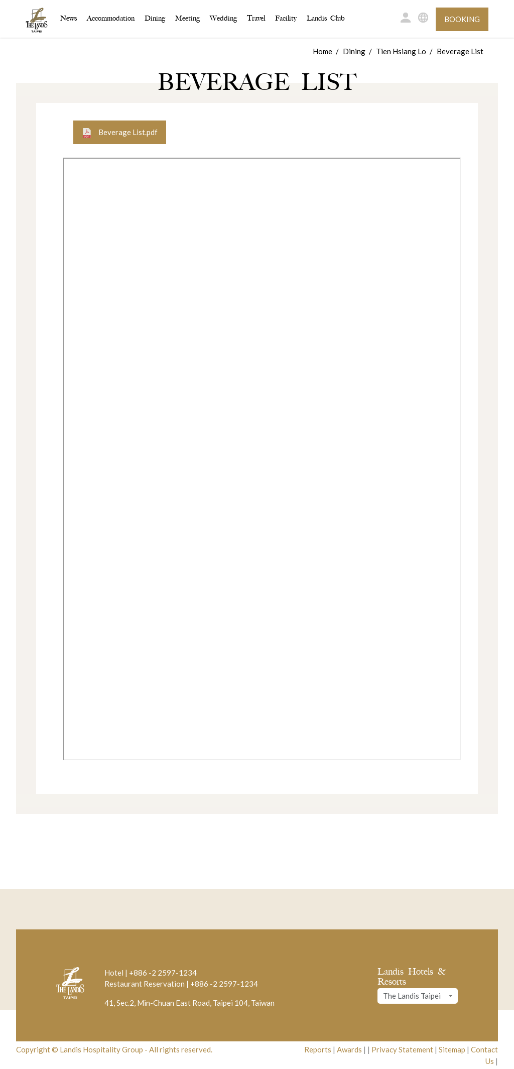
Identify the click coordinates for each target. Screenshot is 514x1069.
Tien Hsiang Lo (401, 51)
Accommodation (111, 18)
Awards (349, 1049)
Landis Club (326, 18)
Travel (256, 18)
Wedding (223, 18)
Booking (462, 19)
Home (322, 51)
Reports (317, 1049)
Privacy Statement (402, 1049)
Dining (155, 18)
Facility (286, 18)
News (68, 18)
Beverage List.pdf (120, 133)
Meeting (187, 18)
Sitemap (452, 1049)
